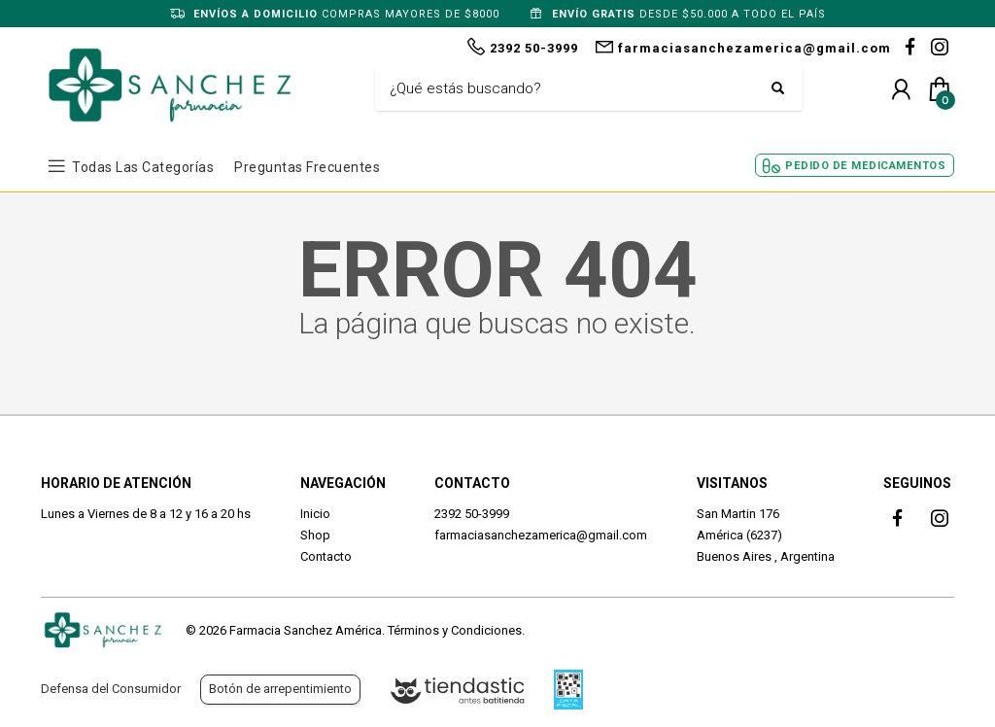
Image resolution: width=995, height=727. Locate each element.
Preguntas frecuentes (307, 167)
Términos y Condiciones (455, 630)
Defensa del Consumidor (111, 688)
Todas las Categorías (143, 167)
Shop (315, 535)
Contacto (326, 556)
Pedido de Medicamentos (865, 165)
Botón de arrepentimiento (280, 688)
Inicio (315, 513)
